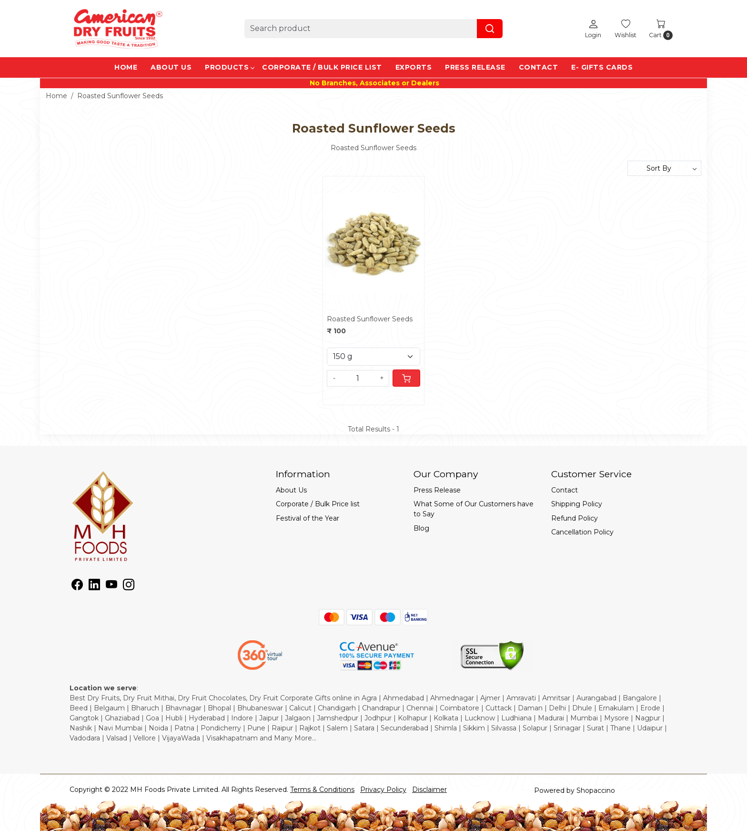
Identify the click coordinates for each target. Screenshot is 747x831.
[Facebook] (77, 586)
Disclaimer (429, 789)
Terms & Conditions (322, 789)
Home (125, 67)
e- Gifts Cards (602, 67)
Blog (421, 528)
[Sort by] (664, 168)
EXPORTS (413, 67)
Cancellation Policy (582, 532)
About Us (171, 67)
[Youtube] (111, 586)
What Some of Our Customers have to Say (474, 509)
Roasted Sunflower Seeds (370, 319)
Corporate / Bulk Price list (322, 67)
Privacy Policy (383, 789)
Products (229, 67)
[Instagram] (128, 586)
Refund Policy (574, 518)
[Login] (593, 29)
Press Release (475, 67)
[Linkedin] (94, 586)
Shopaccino (595, 790)
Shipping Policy (576, 504)
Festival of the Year (307, 518)
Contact (538, 67)
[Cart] (406, 378)
